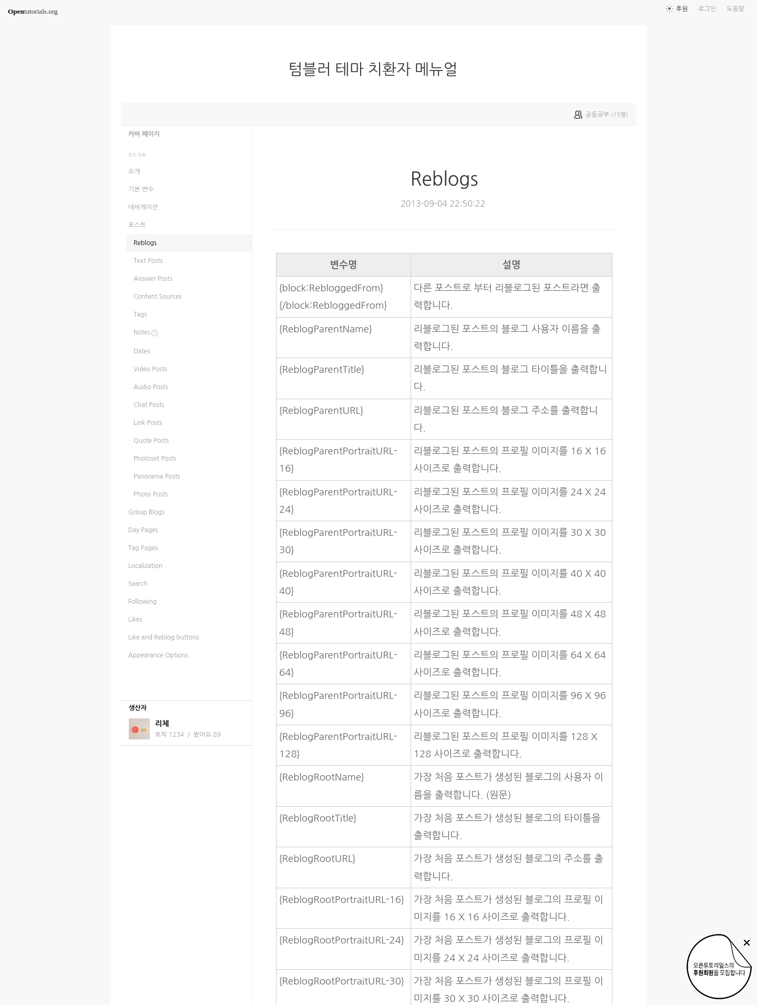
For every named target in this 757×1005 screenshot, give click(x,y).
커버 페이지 (144, 134)
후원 (682, 9)
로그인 (707, 9)
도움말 (735, 9)
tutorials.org (33, 11)
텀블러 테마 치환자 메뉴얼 (377, 69)
